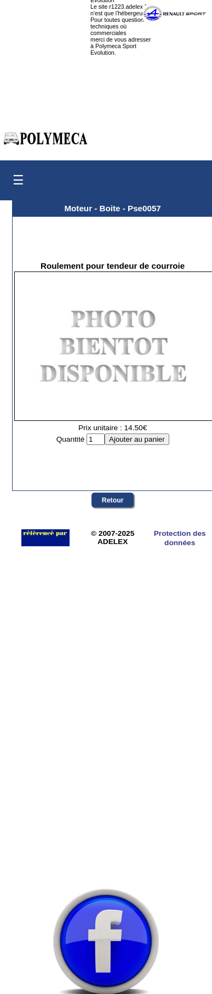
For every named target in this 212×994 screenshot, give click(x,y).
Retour (113, 500)
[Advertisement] (102, 766)
